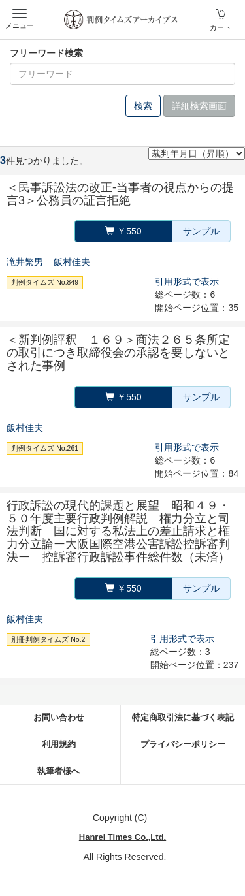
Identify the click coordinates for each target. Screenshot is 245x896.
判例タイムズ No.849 (44, 282)
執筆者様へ (58, 771)
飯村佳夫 (72, 262)
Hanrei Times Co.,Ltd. (122, 837)
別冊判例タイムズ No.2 (48, 639)
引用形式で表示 (187, 281)
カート (220, 27)
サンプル (201, 231)
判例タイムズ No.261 (44, 448)
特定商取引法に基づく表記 (183, 717)
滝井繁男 (25, 262)
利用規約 (59, 744)
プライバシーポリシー (182, 744)
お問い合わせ (58, 717)
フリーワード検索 (46, 53)
